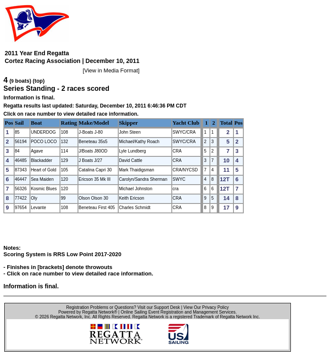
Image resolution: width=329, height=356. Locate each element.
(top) (39, 81)
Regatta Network (66, 316)
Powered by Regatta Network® (87, 312)
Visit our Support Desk (159, 307)
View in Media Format (111, 70)
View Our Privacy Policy (206, 307)
